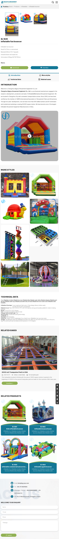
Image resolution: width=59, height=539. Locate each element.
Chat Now (44, 54)
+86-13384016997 (31, 478)
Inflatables (24, 6)
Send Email (15, 54)
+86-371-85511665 (22, 474)
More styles (44, 62)
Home (11, 6)
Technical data (14, 66)
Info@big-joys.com (23, 470)
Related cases (44, 66)
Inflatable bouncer (34, 6)
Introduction (15, 62)
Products (16, 6)
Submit (9, 522)
